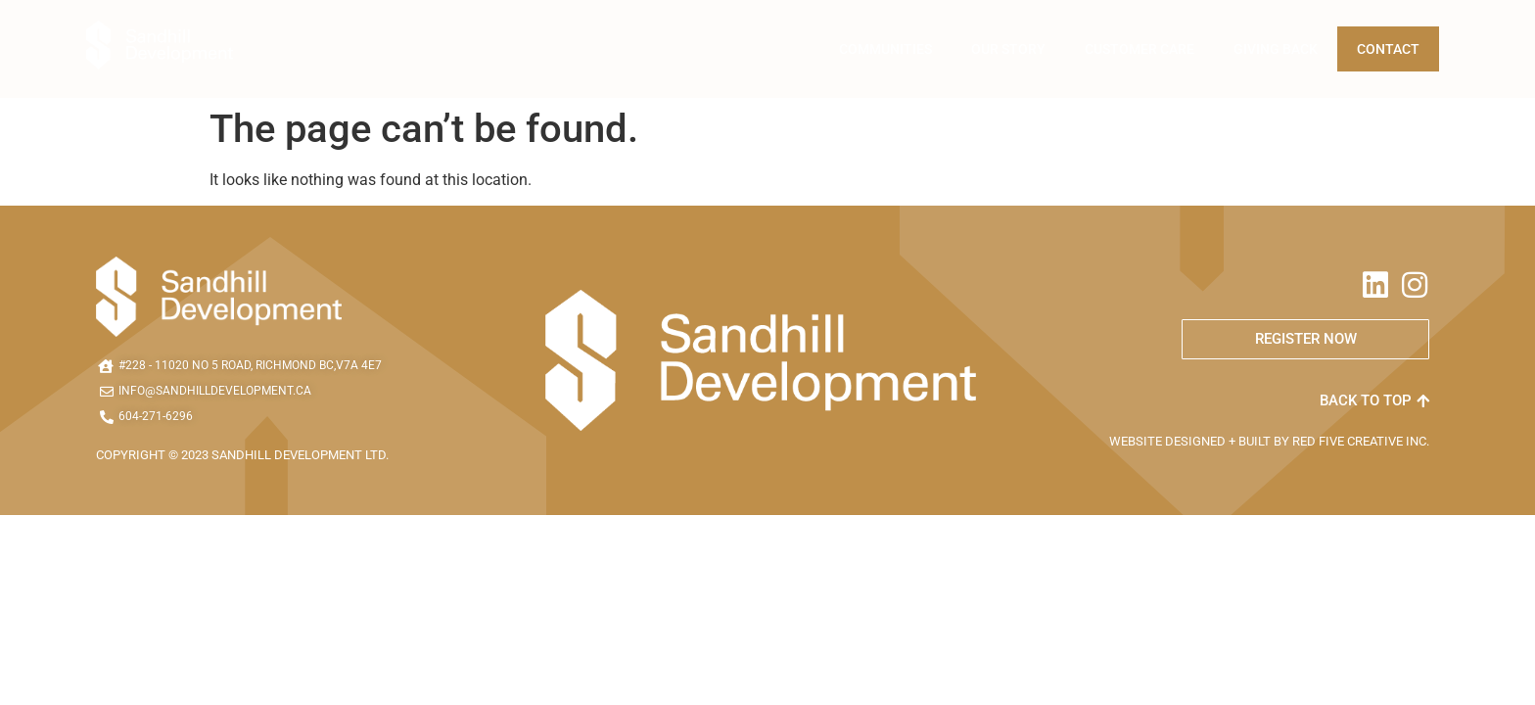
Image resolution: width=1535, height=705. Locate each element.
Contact (1388, 49)
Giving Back (1275, 49)
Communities (885, 49)
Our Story (1008, 49)
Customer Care (1139, 49)
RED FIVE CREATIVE (1349, 441)
